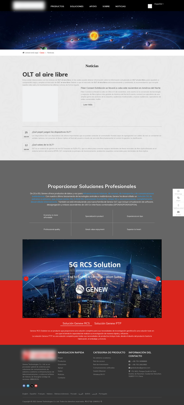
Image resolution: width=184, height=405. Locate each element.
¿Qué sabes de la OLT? (43, 144)
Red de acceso (99, 361)
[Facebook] (24, 385)
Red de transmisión (100, 364)
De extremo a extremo (102, 358)
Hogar (60, 358)
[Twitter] (32, 385)
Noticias (61, 374)
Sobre (60, 371)
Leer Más (87, 104)
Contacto (61, 378)
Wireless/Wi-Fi (99, 374)
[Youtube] (36, 385)
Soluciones (62, 364)
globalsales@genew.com (140, 368)
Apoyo (60, 368)
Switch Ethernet (99, 371)
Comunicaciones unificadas (104, 368)
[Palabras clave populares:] (150, 6)
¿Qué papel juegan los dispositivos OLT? (51, 132)
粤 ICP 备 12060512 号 (93, 401)
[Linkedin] (28, 385)
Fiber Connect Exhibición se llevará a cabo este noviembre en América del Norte (120, 88)
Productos (62, 361)
